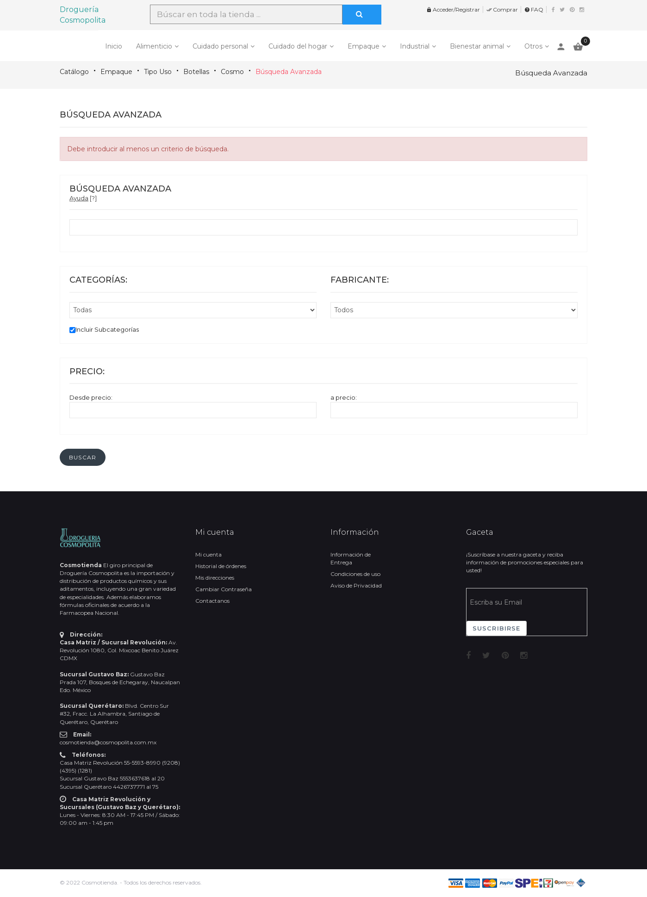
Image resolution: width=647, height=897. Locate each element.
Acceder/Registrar (453, 9)
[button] (83, 457)
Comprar (502, 9)
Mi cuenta (208, 554)
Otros (533, 46)
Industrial (414, 46)
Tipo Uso (158, 72)
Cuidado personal (220, 46)
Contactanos (212, 600)
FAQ (533, 9)
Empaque (363, 46)
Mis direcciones (214, 577)
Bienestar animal (477, 46)
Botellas (196, 72)
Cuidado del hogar (297, 46)
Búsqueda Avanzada (288, 72)
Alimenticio (154, 46)
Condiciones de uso (355, 573)
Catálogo (74, 72)
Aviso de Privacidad (356, 585)
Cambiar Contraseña (223, 589)
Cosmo (232, 72)
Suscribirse (497, 628)
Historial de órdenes (220, 566)
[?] (83, 198)
